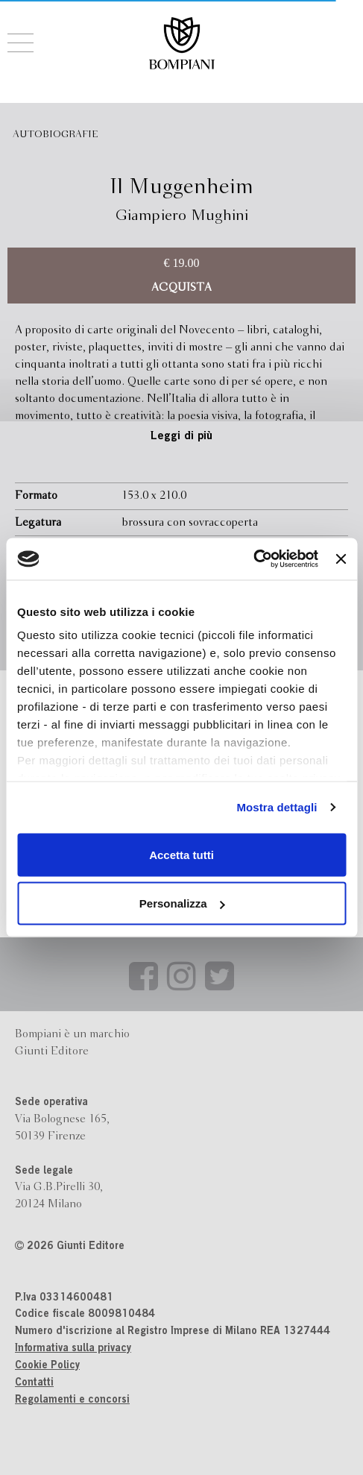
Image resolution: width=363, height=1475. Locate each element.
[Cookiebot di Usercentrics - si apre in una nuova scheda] (253, 559)
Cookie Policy (47, 1366)
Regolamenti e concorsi (72, 1400)
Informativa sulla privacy (73, 1349)
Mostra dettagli (276, 807)
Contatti (34, 1383)
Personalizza (182, 903)
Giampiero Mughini (181, 216)
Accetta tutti (181, 854)
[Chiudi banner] (340, 558)
